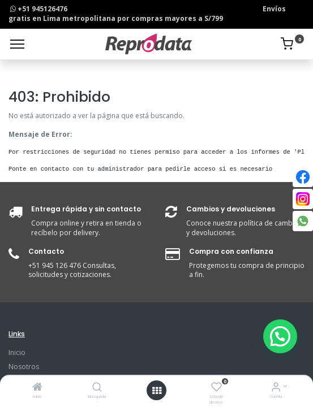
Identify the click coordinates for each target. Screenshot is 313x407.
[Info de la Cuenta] (276, 388)
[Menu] (17, 44)
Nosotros (23, 366)
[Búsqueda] (97, 388)
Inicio (16, 352)
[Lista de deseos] (216, 388)
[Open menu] (156, 390)
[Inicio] (37, 388)
